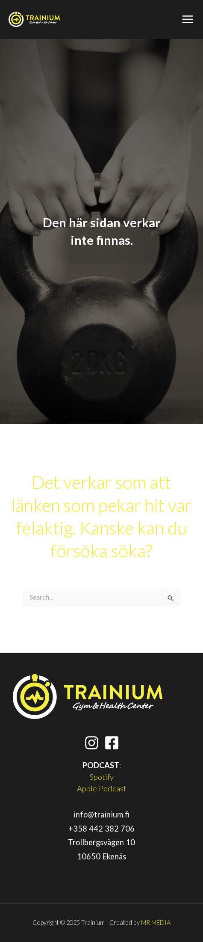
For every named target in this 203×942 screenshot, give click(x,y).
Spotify (102, 777)
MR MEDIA (156, 922)
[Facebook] (111, 742)
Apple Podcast (102, 788)
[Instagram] (91, 742)
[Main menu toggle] (188, 19)
